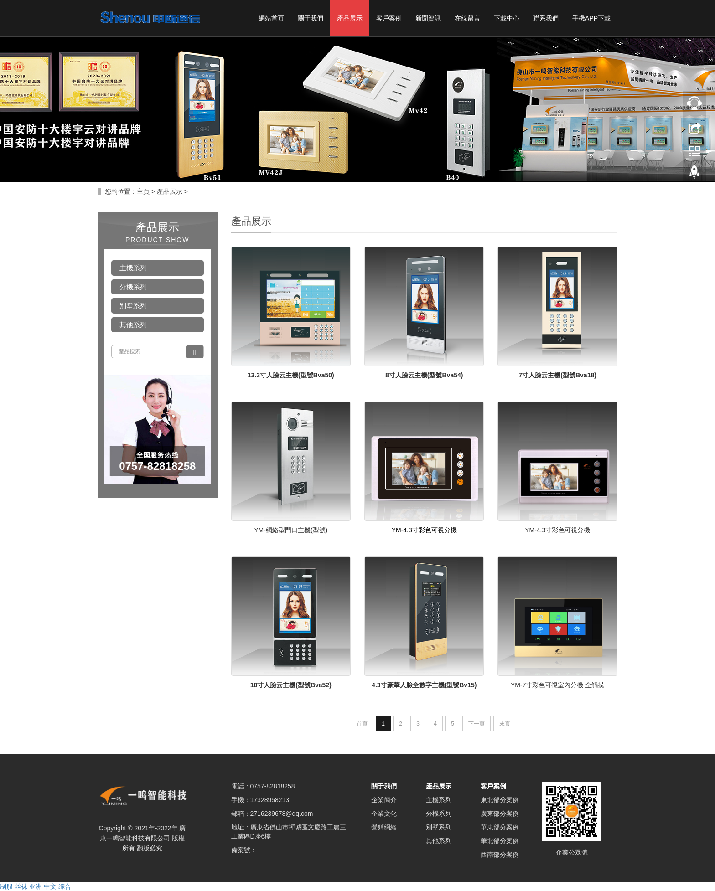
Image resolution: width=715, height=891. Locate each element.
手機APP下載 (591, 18)
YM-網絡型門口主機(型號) (290, 530)
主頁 (143, 191)
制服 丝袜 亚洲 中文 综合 (35, 886)
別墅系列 (133, 305)
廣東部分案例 (500, 813)
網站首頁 (271, 18)
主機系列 (133, 268)
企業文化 (384, 813)
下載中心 (506, 18)
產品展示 (350, 18)
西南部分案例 (500, 854)
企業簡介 (384, 799)
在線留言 (467, 18)
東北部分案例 (500, 799)
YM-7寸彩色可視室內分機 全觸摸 (557, 685)
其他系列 (133, 325)
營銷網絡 (384, 827)
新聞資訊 (428, 18)
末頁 (504, 724)
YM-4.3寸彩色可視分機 (557, 530)
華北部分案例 (500, 841)
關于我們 (310, 18)
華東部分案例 (500, 827)
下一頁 (476, 724)
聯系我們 (546, 18)
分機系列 (133, 287)
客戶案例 (389, 18)
